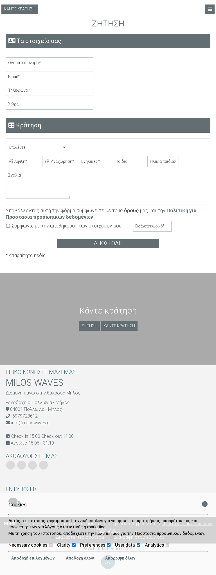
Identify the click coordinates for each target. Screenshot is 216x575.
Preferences (95, 545)
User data (127, 545)
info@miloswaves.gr (31, 423)
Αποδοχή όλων (80, 558)
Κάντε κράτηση (19, 9)
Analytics (157, 545)
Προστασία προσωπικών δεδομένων (169, 533)
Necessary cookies (30, 545)
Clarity (66, 545)
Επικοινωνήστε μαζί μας (41, 372)
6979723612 (25, 416)
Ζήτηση (89, 326)
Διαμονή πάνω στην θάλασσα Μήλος (43, 393)
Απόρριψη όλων (120, 558)
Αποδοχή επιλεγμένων (33, 558)
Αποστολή (108, 243)
